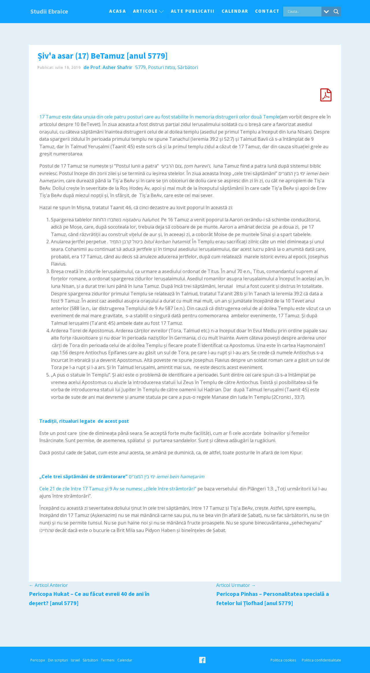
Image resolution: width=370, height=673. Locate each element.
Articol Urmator (236, 585)
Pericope (37, 660)
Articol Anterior (48, 585)
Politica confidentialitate (321, 660)
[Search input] (304, 11)
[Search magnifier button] (336, 11)
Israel (75, 660)
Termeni (107, 660)
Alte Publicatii (193, 11)
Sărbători (187, 67)
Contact (267, 11)
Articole (148, 11)
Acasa (117, 11)
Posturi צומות (161, 67)
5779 (140, 67)
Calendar (235, 11)
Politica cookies (283, 660)
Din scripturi (58, 660)
